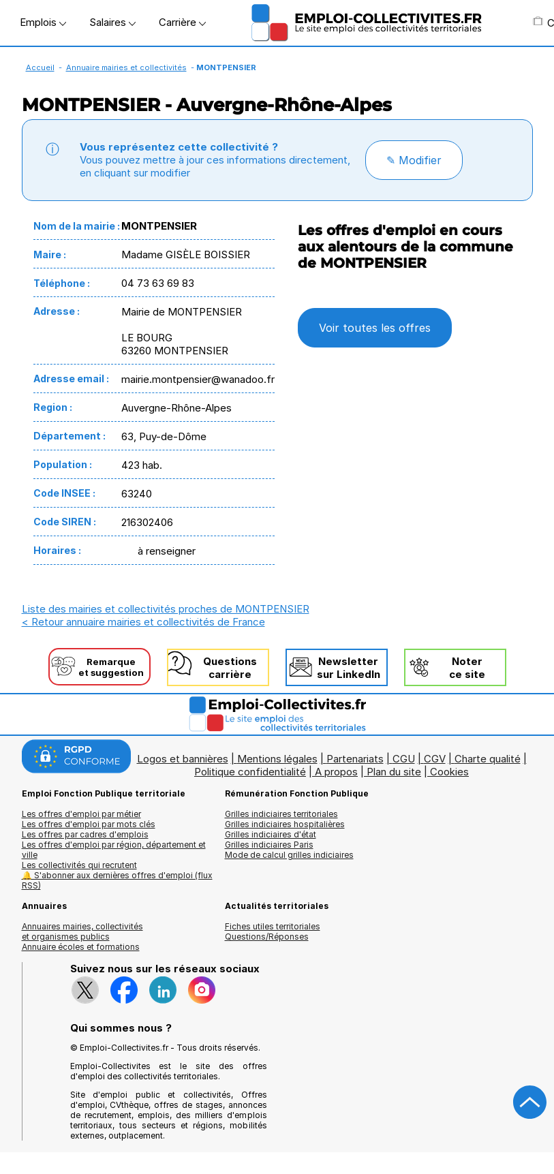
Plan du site (394, 771)
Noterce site (467, 668)
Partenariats (355, 758)
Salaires (112, 22)
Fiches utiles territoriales (272, 926)
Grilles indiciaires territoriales (281, 814)
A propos (336, 771)
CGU (404, 758)
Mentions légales (277, 758)
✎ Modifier (414, 160)
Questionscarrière (230, 668)
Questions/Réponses (267, 936)
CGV (435, 758)
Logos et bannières (182, 758)
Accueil (40, 67)
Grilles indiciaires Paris (269, 844)
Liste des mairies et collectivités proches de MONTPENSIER (165, 608)
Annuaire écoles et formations (81, 947)
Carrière (182, 22)
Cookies (449, 771)
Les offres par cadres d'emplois (85, 834)
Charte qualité (488, 758)
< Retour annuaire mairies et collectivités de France (143, 621)
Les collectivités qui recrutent (79, 865)
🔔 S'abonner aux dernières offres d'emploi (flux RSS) (117, 880)
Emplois (43, 22)
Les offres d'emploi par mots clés (88, 824)
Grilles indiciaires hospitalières (285, 824)
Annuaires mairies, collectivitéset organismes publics (82, 931)
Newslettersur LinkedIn (348, 668)
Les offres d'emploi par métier (81, 814)
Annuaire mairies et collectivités (126, 67)
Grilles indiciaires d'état (270, 834)
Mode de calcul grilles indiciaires (289, 855)
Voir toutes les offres (375, 328)
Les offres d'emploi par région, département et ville (114, 849)
